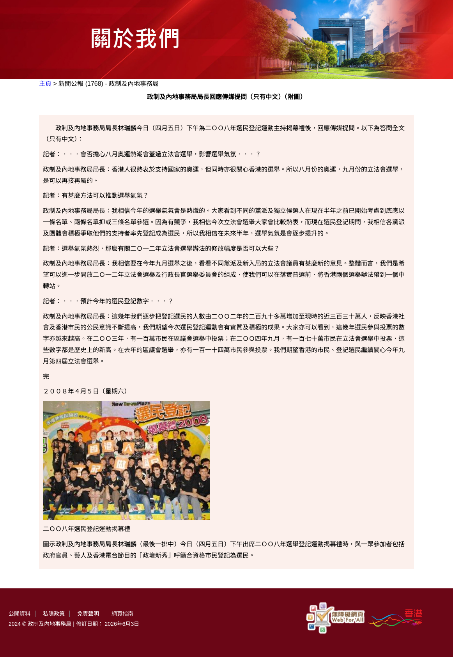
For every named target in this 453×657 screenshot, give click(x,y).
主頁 (45, 83)
